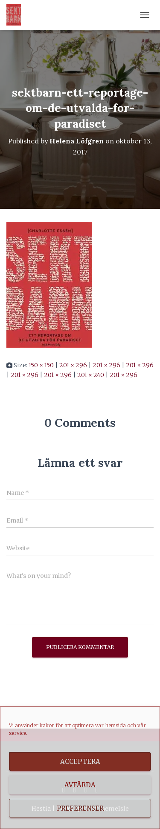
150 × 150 (41, 365)
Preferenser (80, 808)
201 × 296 (73, 365)
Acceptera (80, 762)
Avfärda (80, 785)
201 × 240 (90, 375)
